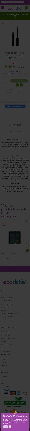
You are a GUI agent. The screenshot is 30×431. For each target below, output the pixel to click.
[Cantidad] (6, 80)
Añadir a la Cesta (19, 81)
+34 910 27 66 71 (5, 301)
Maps (14, 320)
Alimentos (4, 365)
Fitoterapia (4, 359)
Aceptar (5, 426)
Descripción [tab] (15, 124)
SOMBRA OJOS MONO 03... (9, 254)
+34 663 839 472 (6, 307)
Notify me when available (15, 106)
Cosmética (4, 362)
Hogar (2, 369)
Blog (2, 348)
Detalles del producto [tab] (15, 131)
